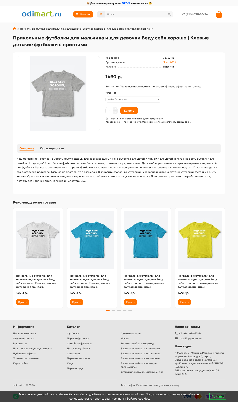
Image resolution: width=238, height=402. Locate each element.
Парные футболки (78, 338)
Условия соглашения (26, 358)
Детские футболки (78, 348)
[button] (108, 310)
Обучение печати (23, 338)
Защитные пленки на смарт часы (141, 353)
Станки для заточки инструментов (142, 372)
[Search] (139, 14)
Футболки (73, 333)
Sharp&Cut (169, 62)
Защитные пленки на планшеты (140, 358)
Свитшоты (73, 353)
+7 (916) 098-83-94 (194, 14)
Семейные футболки (79, 343)
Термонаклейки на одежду (137, 343)
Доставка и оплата (24, 333)
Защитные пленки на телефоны (140, 348)
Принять (217, 396)
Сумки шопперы (131, 333)
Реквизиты (20, 343)
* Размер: (111, 92)
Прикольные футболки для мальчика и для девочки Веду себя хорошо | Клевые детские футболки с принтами (36, 281)
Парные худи (75, 368)
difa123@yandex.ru (190, 338)
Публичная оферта (24, 353)
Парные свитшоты (78, 358)
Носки (124, 338)
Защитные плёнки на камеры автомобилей (139, 365)
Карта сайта (20, 363)
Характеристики (52, 148)
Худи (70, 363)
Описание (27, 148)
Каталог (73, 327)
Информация (23, 327)
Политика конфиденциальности (32, 348)
